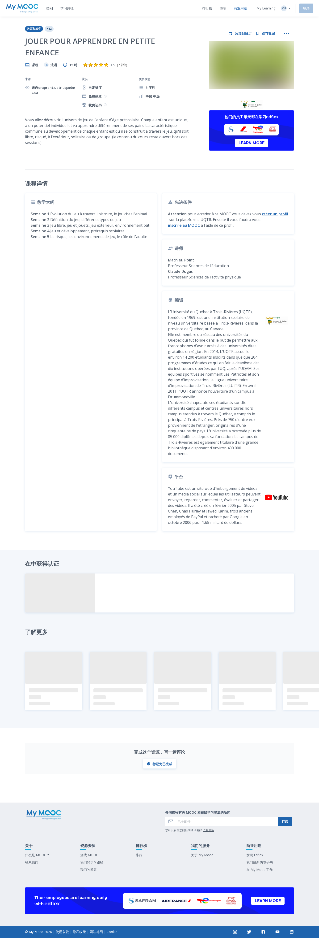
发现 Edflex (254, 855)
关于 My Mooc (202, 855)
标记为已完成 (159, 764)
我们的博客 (88, 869)
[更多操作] (286, 33)
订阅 (285, 821)
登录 (306, 8)
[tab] (49, 8)
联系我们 (31, 862)
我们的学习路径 (91, 862)
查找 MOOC (89, 855)
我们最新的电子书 (259, 862)
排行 (139, 855)
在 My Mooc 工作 (259, 869)
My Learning (265, 8)
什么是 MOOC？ (37, 855)
